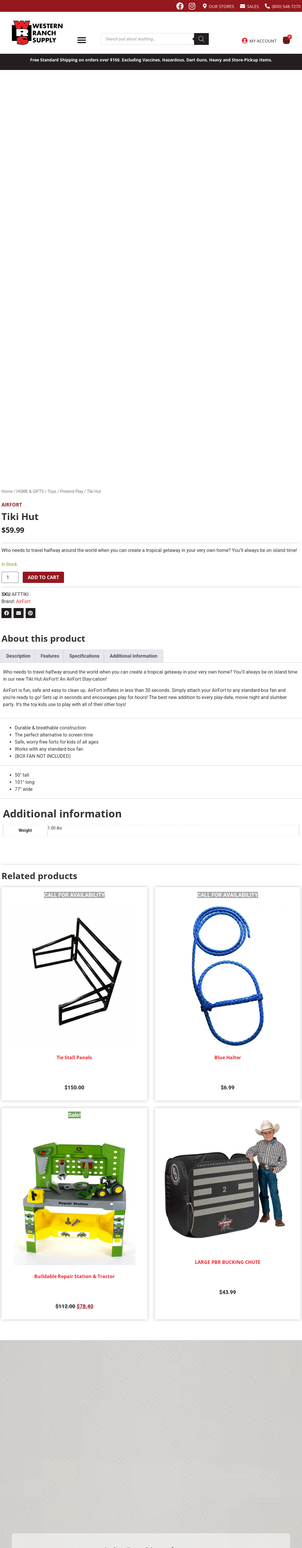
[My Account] (244, 41)
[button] (6, 613)
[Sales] (242, 6)
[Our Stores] (204, 6)
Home (7, 491)
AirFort (11, 504)
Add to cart (43, 577)
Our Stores (221, 6)
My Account (263, 41)
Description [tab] (18, 656)
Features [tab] (50, 656)
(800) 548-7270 (286, 6)
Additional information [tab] (133, 656)
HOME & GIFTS (30, 491)
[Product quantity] (10, 577)
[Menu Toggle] (81, 40)
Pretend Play (71, 491)
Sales (253, 6)
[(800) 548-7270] (267, 6)
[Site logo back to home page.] (37, 33)
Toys (51, 491)
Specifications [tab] (84, 656)
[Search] (201, 39)
